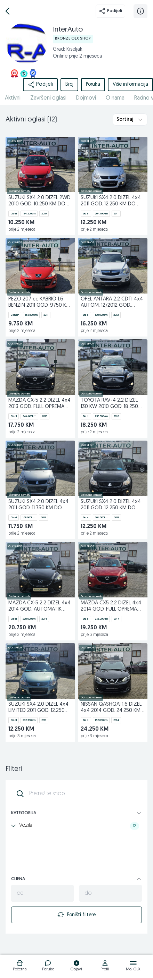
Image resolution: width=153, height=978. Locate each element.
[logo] (20, 966)
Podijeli (110, 11)
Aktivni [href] (13, 98)
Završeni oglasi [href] (48, 98)
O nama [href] (115, 98)
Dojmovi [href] (86, 98)
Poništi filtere (76, 914)
